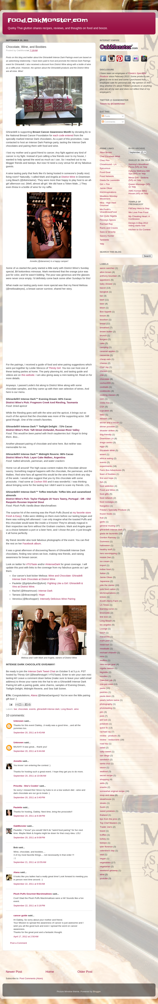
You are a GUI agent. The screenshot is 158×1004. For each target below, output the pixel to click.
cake (102, 343)
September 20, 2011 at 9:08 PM (29, 837)
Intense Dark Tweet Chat (41, 671)
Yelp (102, 244)
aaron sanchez (107, 268)
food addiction (107, 486)
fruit (102, 518)
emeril (103, 454)
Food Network (107, 176)
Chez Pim (105, 160)
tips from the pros (108, 819)
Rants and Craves (109, 228)
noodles (104, 676)
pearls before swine (109, 700)
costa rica (104, 403)
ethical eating (106, 458)
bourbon (104, 319)
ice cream (105, 561)
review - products (108, 735)
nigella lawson (107, 668)
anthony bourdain (108, 276)
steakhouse (105, 799)
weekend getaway (109, 870)
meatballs (104, 648)
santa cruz (105, 763)
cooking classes (108, 395)
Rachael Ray (106, 224)
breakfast (104, 327)
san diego (105, 755)
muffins (103, 660)
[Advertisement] (49, 960)
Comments (108, 122)
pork (102, 716)
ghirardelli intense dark (48, 709)
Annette (17, 761)
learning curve (107, 609)
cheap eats (105, 359)
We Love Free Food (138, 212)
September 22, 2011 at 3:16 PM (29, 905)
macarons (105, 636)
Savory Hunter (107, 236)
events (32, 709)
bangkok (104, 292)
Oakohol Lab (106, 680)
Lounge (103, 629)
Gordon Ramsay (108, 537)
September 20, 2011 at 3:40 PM (29, 797)
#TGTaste (31, 564)
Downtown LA (107, 438)
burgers (103, 339)
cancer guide (20, 915)
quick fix (104, 728)
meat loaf (104, 644)
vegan (103, 858)
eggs (102, 446)
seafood (104, 771)
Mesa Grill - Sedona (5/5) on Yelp (138, 178)
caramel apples (107, 351)
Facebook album (32, 543)
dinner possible (107, 426)
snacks (103, 787)
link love (104, 617)
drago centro (106, 442)
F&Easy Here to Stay (139, 208)
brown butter (106, 331)
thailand (104, 815)
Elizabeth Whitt (107, 450)
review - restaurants (110, 739)
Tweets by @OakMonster (112, 103)
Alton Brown (106, 152)
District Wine (68, 177)
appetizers (105, 280)
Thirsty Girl (55, 368)
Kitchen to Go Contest (140, 229)
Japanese (105, 581)
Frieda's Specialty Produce (113, 510)
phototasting (106, 708)
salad (102, 747)
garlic (102, 522)
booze (103, 315)
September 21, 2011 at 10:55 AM (29, 862)
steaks (103, 803)
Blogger (97, 991)
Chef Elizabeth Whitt (110, 156)
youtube (104, 878)
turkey (103, 839)
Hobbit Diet (105, 557)
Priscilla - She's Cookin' (26, 786)
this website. (28, 375)
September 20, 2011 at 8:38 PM (29, 816)
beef (102, 300)
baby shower (106, 284)
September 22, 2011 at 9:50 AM (29, 884)
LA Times (104, 605)
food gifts (104, 494)
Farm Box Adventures (110, 470)
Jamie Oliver (106, 188)
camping (104, 347)
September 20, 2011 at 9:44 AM (29, 751)
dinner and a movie (109, 422)
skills (102, 783)
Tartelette (104, 240)
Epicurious (105, 168)
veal (102, 854)
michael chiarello (108, 652)
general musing (107, 526)
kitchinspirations (108, 593)
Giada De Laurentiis (110, 180)
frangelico (105, 506)
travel (102, 831)
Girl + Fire (105, 184)
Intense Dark (45, 590)
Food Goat (105, 172)
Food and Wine (107, 490)
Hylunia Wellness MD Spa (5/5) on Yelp (139, 172)
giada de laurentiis (109, 533)
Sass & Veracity (108, 232)
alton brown (105, 272)
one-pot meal (106, 684)
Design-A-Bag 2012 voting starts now (138, 224)
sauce (103, 767)
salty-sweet (105, 751)
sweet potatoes (107, 811)
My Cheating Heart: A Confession (139, 217)
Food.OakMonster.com (47, 20)
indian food (105, 569)
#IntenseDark (52, 564)
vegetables (105, 862)
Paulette (17, 807)
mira (102, 656)
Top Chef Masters (108, 823)
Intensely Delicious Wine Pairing (57, 599)
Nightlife (104, 672)
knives (103, 597)
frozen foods (106, 514)
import (103, 565)
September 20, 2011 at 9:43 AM (29, 732)
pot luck (104, 720)
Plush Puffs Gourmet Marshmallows (32, 894)
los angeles (105, 625)
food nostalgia (107, 502)
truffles (103, 835)
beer (102, 303)
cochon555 (105, 383)
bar (15, 709)
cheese (103, 363)
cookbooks (105, 391)
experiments (106, 466)
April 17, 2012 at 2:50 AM (25, 936)
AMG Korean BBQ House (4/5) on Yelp (138, 192)
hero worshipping (108, 553)
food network (106, 498)
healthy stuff (106, 549)
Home (50, 971)
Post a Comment (18, 943)
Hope (42, 594)
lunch (102, 632)
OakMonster (19, 826)
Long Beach (67, 709)
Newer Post (14, 971)
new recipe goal (108, 664)
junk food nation (108, 589)
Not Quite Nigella (108, 216)
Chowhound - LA (108, 164)
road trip (104, 743)
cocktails (104, 387)
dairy (102, 414)
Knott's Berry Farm (109, 601)
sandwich (104, 759)
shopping (104, 779)
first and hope (106, 478)
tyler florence (106, 846)
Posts (106, 116)
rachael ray (105, 731)
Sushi (102, 807)
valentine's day (107, 850)
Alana (34, 695)
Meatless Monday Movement (108, 197)
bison (102, 307)
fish (101, 482)
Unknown (18, 721)
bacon (103, 288)
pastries (104, 692)
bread (103, 323)
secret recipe (106, 775)
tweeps (103, 843)
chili (102, 375)
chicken (103, 371)
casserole (104, 355)
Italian (103, 573)
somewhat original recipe (112, 791)
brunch (103, 335)
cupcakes (104, 410)
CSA (102, 406)
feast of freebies (108, 474)
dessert (103, 418)
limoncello (105, 613)
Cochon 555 (40, 481)
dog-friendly (106, 434)
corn (102, 399)
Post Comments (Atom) (31, 978)
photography (106, 704)
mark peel (105, 640)
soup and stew (107, 795)
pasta (102, 688)
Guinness (104, 541)
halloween (105, 545)
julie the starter (107, 585)
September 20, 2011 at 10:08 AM (29, 776)
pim (101, 712)
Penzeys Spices (108, 220)
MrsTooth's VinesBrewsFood (108, 210)
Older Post (85, 971)
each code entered (63, 135)
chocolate (23, 709)
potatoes (104, 724)
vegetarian (105, 866)
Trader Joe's (106, 827)
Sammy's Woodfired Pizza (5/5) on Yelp (139, 165)
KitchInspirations (108, 192)
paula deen (105, 696)
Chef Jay (104, 367)
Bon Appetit (105, 311)
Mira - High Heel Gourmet (108, 204)
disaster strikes (107, 430)
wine (76, 709)
